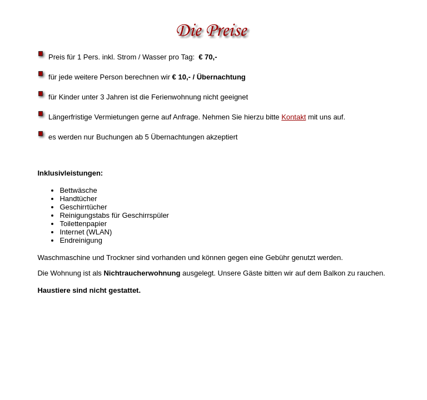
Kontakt (293, 117)
